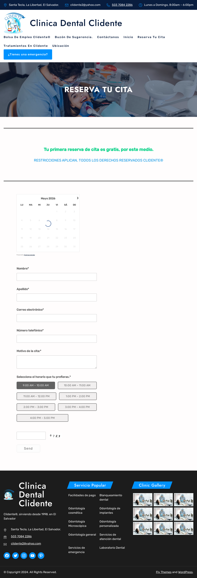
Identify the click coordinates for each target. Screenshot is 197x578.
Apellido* (23, 289)
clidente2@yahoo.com (26, 543)
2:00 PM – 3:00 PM (36, 407)
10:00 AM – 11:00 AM (77, 385)
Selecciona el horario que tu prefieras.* (44, 377)
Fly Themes (163, 572)
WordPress (185, 572)
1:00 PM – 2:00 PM (78, 396)
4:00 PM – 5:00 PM (42, 418)
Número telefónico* (30, 330)
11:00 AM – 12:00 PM (36, 396)
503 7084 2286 (122, 5)
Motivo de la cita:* (29, 351)
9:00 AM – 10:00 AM (36, 385)
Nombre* (23, 268)
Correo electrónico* (30, 309)
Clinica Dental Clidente (76, 23)
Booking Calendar (29, 255)
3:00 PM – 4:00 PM (77, 407)
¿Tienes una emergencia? (28, 54)
